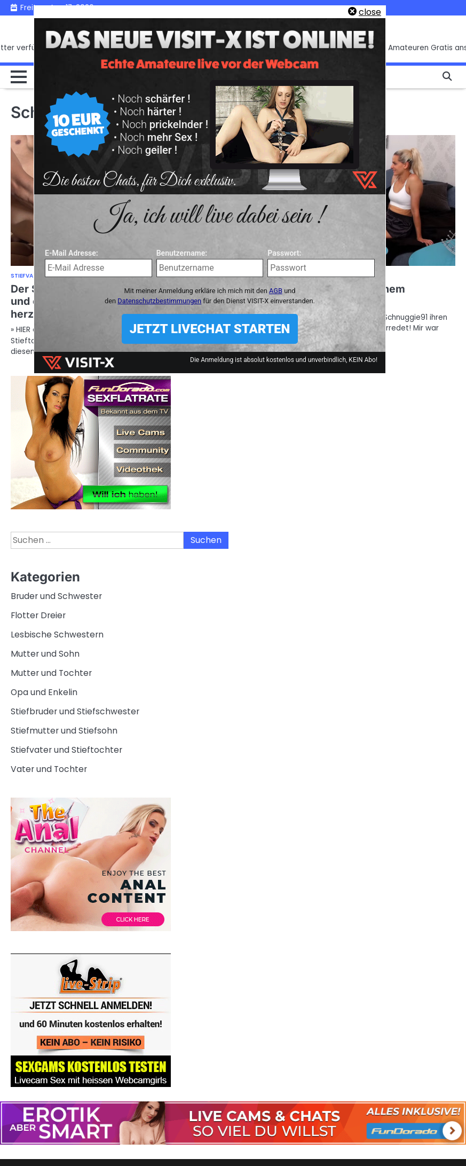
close (370, 12)
